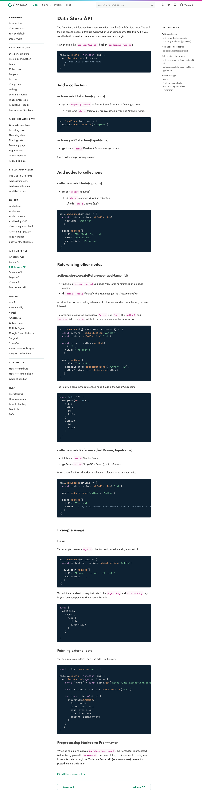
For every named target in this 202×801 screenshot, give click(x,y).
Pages (12, 64)
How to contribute (18, 368)
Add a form (15, 206)
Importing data (16, 130)
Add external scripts (19, 186)
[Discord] (175, 5)
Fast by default (16, 33)
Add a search (16, 211)
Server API (14, 262)
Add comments (17, 216)
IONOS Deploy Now (20, 353)
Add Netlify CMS (18, 221)
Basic (165, 79)
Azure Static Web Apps (21, 348)
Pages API (14, 277)
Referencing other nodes (173, 56)
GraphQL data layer (19, 125)
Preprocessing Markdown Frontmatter (174, 88)
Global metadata (17, 155)
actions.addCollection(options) (176, 38)
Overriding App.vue (20, 231)
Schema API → (141, 786)
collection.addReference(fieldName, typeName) (176, 68)
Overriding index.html (21, 226)
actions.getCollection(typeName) (176, 41)
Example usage (169, 75)
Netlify (12, 302)
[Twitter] (169, 5)
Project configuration (20, 59)
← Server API (66, 786)
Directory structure (19, 53)
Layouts (13, 79)
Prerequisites (16, 394)
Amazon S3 (15, 317)
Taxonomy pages (18, 145)
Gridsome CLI (16, 257)
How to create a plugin (21, 373)
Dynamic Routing (18, 94)
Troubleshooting (17, 404)
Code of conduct (18, 379)
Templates (14, 74)
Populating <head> (19, 105)
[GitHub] (186, 5)
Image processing (18, 100)
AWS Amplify (16, 307)
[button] (163, 5)
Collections (15, 69)
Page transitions (17, 236)
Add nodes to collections (173, 46)
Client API (14, 282)
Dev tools (14, 409)
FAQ (11, 414)
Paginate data (16, 150)
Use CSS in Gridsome (20, 175)
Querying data (17, 135)
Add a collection (169, 34)
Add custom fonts (18, 181)
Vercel (12, 312)
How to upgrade (18, 399)
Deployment (15, 39)
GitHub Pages (16, 328)
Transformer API (17, 287)
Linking (13, 89)
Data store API (18, 267)
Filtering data (16, 140)
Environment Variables (21, 110)
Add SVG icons (17, 191)
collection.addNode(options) (175, 50)
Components (16, 84)
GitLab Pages (16, 323)
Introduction (15, 23)
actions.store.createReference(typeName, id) (176, 62)
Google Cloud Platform (21, 333)
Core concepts (17, 28)
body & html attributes (21, 242)
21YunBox (14, 343)
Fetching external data (172, 83)
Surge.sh (13, 338)
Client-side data (17, 160)
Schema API (15, 272)
